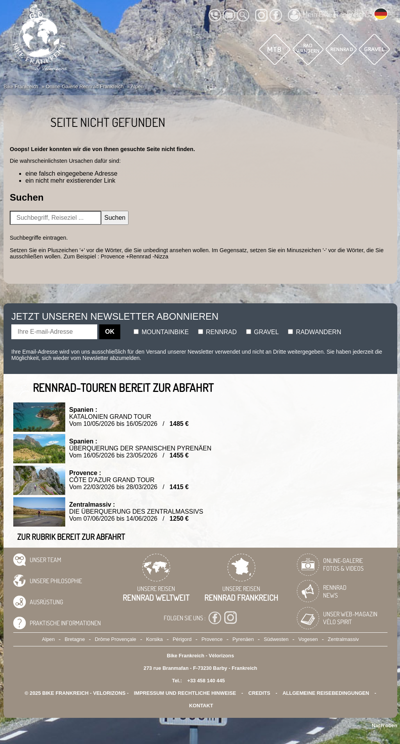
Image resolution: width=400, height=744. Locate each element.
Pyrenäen (243, 639)
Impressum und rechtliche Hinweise (185, 693)
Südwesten (276, 639)
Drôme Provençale (115, 639)
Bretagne (74, 639)
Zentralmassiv (343, 639)
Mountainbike (161, 332)
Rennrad (217, 332)
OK (109, 331)
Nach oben (384, 725)
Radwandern (314, 332)
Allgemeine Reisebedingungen (325, 693)
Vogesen (308, 639)
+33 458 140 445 (206, 680)
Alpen (48, 639)
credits (259, 693)
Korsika (154, 639)
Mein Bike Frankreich (327, 15)
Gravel (262, 332)
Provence (212, 639)
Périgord (182, 639)
